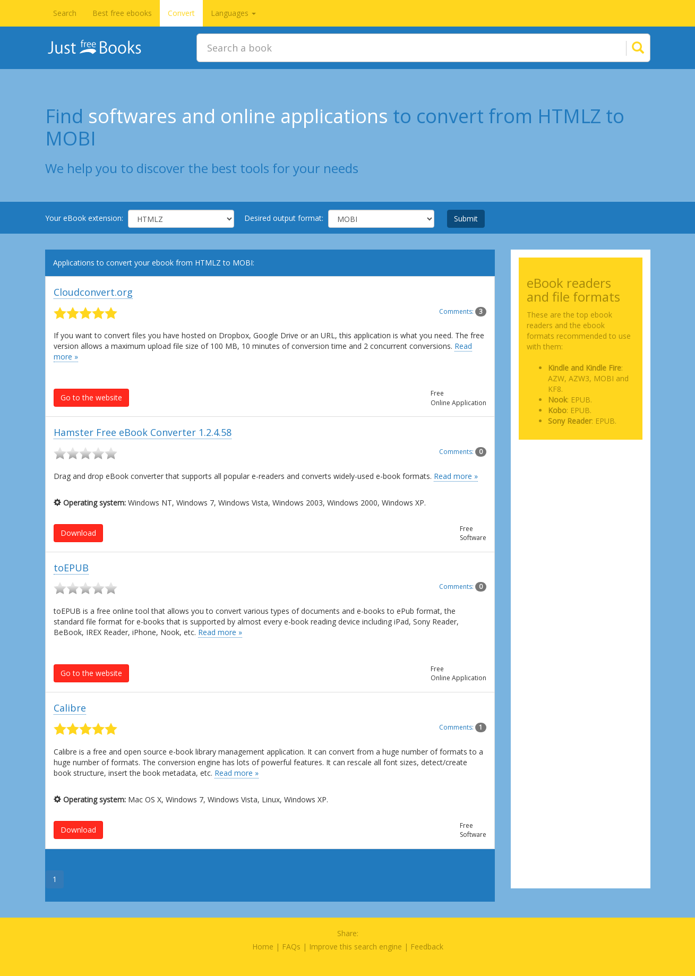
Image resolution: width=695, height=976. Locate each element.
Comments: (462, 311)
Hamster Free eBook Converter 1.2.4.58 (142, 432)
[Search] (625, 47)
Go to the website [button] (91, 397)
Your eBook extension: (84, 218)
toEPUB (71, 567)
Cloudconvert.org (93, 292)
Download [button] (78, 533)
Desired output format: (283, 218)
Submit (466, 218)
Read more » (456, 476)
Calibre (70, 707)
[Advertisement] (580, 501)
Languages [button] (233, 13)
